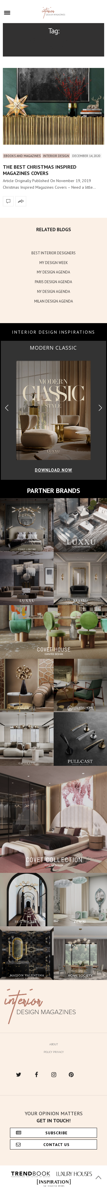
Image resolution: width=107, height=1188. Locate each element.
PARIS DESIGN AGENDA (53, 281)
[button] (100, 408)
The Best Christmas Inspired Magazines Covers (39, 170)
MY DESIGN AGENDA (53, 272)
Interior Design (56, 156)
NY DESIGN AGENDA (53, 291)
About (53, 1044)
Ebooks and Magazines (22, 156)
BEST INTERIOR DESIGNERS (53, 253)
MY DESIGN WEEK (53, 262)
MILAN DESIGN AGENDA (53, 301)
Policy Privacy (54, 1052)
